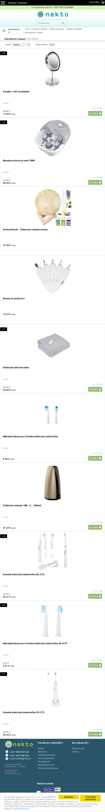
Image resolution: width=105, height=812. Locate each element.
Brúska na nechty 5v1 (14, 299)
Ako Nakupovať (44, 762)
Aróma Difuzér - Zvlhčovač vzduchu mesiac (25, 230)
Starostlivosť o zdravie (34, 32)
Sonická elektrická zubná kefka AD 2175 (23, 574)
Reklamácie (42, 752)
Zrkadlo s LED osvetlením (16, 92)
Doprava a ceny (78, 748)
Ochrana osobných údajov (48, 768)
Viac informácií (21, 808)
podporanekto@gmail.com (20, 759)
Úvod (28, 29)
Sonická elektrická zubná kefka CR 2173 (23, 712)
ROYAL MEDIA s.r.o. (13, 773)
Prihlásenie (12, 3)
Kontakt (41, 748)
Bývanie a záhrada (40, 29)
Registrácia (22, 3)
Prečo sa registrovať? (46, 758)
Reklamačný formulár (46, 765)
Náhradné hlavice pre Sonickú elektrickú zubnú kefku (30, 436)
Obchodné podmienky (46, 755)
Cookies (75, 752)
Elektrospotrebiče (57, 29)
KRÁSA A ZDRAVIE (74, 29)
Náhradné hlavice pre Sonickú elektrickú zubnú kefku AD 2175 (35, 643)
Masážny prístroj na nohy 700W (19, 161)
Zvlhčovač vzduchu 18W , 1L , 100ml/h (22, 505)
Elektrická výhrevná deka (16, 368)
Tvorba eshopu (11, 770)
